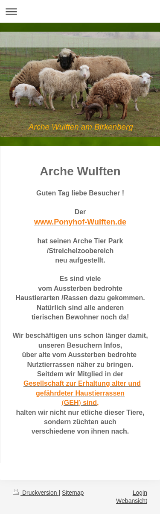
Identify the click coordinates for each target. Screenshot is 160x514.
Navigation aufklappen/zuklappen (80, 11)
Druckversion (35, 492)
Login (140, 492)
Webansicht (131, 500)
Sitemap (73, 492)
